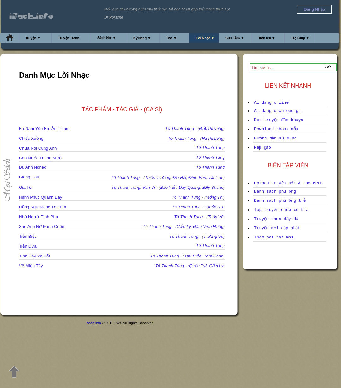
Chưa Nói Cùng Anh (38, 148)
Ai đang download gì (277, 110)
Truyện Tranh (68, 38)
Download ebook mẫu (276, 129)
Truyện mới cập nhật (277, 228)
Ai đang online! (272, 102)
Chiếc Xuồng (31, 138)
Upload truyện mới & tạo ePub (288, 183)
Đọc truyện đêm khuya (278, 120)
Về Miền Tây (31, 265)
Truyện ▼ (33, 38)
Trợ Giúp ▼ (300, 38)
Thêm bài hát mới (274, 237)
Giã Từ (25, 187)
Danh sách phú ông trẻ (280, 200)
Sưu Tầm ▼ (234, 38)
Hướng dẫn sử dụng (275, 138)
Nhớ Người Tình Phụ (38, 216)
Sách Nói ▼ (106, 38)
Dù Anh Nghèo (32, 167)
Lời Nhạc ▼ (205, 38)
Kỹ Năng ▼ (142, 38)
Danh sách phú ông (275, 191)
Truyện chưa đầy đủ (276, 219)
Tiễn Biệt (27, 236)
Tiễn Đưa (28, 246)
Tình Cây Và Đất (34, 256)
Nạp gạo (262, 147)
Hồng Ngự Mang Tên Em (42, 207)
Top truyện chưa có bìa (281, 209)
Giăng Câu (29, 177)
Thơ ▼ (171, 38)
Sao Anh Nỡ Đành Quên (41, 226)
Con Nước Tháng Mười (40, 158)
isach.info (93, 323)
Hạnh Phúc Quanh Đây (40, 197)
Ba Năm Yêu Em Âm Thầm (44, 128)
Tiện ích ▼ (266, 38)
